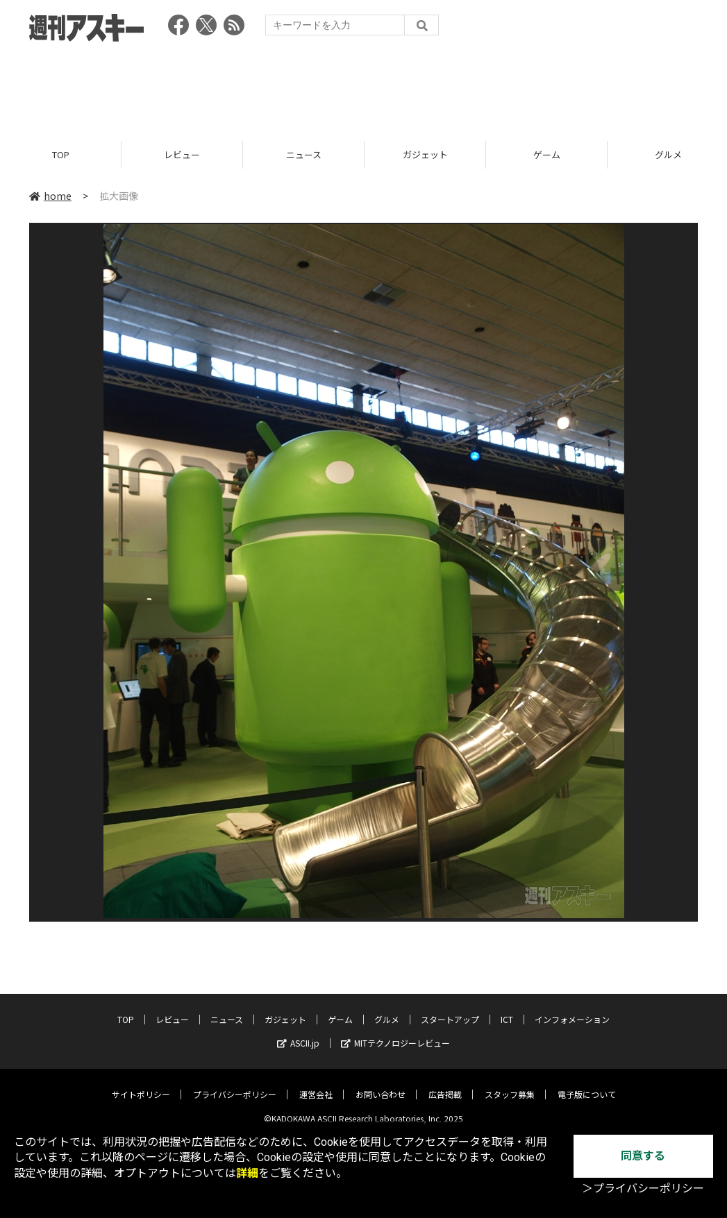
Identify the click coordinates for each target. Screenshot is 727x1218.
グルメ (386, 1009)
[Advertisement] (364, 87)
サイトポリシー (141, 1084)
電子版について (587, 1084)
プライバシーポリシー (234, 1084)
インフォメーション (572, 1009)
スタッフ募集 (510, 1084)
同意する (643, 1155)
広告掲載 (445, 1084)
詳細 (247, 1173)
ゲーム (546, 154)
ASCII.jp (298, 1033)
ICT (507, 1009)
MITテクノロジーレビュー (395, 1033)
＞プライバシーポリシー (643, 1188)
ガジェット (425, 154)
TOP (60, 154)
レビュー (182, 154)
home (50, 196)
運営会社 (316, 1084)
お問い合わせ (381, 1084)
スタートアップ (450, 1009)
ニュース (303, 154)
